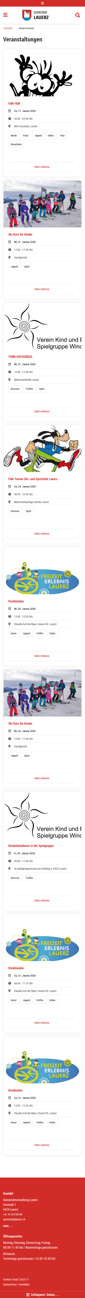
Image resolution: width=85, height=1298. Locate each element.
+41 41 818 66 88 (12, 1214)
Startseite (8, 28)
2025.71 (24, 1279)
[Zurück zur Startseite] (42, 15)
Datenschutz (10, 1284)
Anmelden (24, 1284)
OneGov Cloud (10, 1279)
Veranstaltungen (26, 28)
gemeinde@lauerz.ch (14, 1219)
